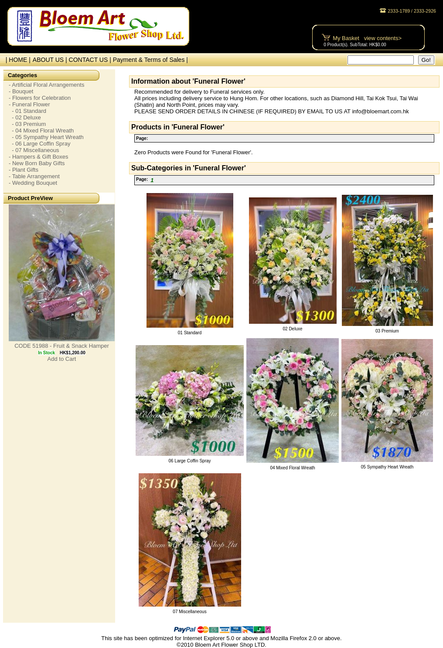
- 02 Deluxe (25, 117)
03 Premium (387, 331)
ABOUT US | (51, 59)
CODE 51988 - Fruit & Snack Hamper (61, 346)
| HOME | (16, 59)
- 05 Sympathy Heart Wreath (46, 137)
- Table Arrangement (34, 176)
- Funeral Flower (29, 104)
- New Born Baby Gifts (37, 163)
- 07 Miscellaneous (34, 150)
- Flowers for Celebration (40, 98)
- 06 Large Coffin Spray (39, 143)
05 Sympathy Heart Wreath (387, 467)
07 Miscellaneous (189, 611)
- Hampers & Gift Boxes (38, 156)
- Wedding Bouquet (33, 183)
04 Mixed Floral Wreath (292, 467)
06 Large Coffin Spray (189, 460)
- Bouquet (21, 91)
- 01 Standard (27, 111)
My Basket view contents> (367, 38)
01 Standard (190, 332)
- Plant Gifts (23, 169)
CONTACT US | (91, 59)
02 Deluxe (292, 328)
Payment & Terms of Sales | (150, 59)
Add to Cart (62, 359)
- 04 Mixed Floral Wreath (41, 130)
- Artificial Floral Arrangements (46, 84)
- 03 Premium (27, 124)
